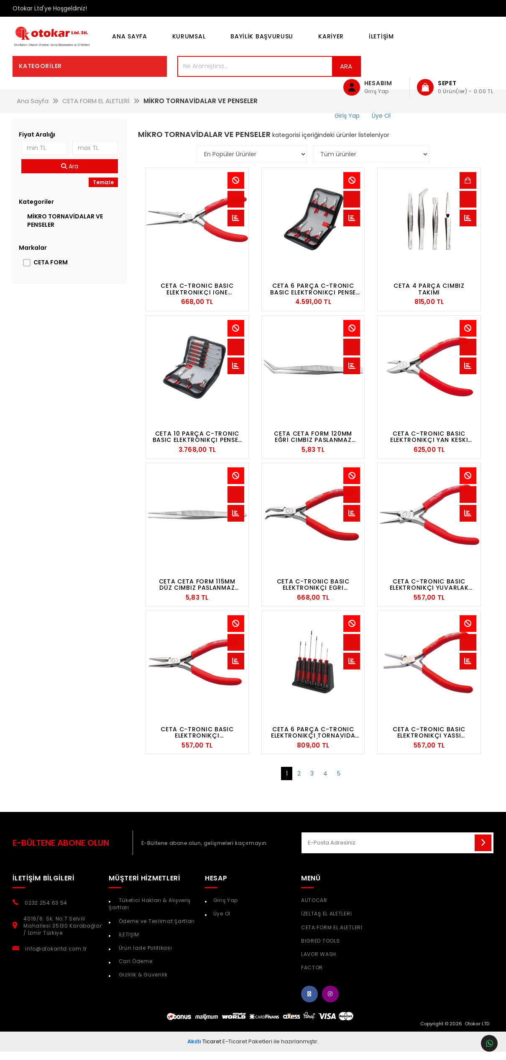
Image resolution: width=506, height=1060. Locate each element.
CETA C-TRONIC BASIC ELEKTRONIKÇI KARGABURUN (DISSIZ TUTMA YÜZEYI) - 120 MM (197, 743)
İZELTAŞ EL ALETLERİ (326, 924)
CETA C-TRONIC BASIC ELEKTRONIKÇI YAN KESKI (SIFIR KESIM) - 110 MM (429, 447)
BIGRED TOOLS (320, 951)
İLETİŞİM (381, 42)
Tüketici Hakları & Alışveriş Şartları (150, 915)
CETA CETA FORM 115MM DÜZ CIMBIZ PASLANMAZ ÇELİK (197, 595)
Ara (301, 77)
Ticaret (204, 1052)
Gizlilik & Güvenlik (142, 985)
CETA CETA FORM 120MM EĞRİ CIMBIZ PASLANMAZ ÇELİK (313, 447)
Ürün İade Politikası (144, 958)
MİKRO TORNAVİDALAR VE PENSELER (65, 231)
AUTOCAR (314, 911)
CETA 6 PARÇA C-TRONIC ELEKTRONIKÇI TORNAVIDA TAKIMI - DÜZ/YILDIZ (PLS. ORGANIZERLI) (313, 743)
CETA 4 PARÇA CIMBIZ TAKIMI (429, 300)
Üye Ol (221, 924)
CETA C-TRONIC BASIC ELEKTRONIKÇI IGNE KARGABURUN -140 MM (197, 300)
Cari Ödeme (135, 972)
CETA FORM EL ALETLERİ (332, 938)
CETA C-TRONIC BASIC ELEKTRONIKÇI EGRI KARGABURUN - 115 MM (313, 595)
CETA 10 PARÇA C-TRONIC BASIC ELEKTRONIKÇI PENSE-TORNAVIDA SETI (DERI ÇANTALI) (197, 447)
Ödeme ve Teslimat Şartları (156, 932)
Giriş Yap (225, 911)
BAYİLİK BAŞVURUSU (261, 42)
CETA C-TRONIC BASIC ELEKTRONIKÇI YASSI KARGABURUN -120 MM (429, 743)
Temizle (103, 193)
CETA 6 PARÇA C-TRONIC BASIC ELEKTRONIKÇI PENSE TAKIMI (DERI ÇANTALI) (313, 300)
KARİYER (331, 42)
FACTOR (312, 978)
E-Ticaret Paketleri (247, 1052)
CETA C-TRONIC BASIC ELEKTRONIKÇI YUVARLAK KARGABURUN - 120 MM (429, 595)
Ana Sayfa (129, 42)
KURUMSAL (189, 42)
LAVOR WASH (318, 965)
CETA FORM (50, 273)
